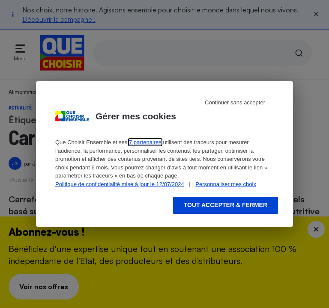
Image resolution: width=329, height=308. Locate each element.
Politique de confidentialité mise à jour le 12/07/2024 (119, 184)
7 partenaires (145, 142)
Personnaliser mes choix (225, 184)
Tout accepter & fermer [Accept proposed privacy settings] (225, 204)
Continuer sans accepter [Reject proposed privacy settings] (235, 102)
